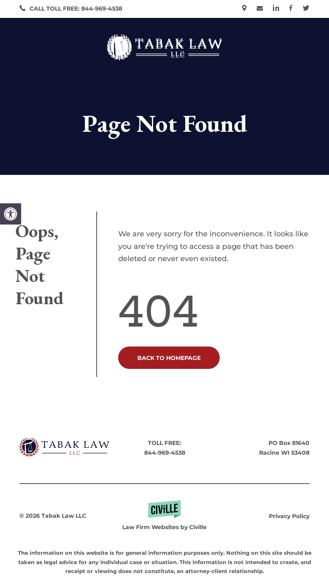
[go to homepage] (64, 448)
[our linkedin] (276, 9)
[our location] (244, 9)
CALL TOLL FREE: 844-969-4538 (76, 8)
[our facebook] (290, 9)
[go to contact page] (260, 9)
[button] (10, 214)
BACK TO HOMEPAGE (169, 358)
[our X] (306, 9)
